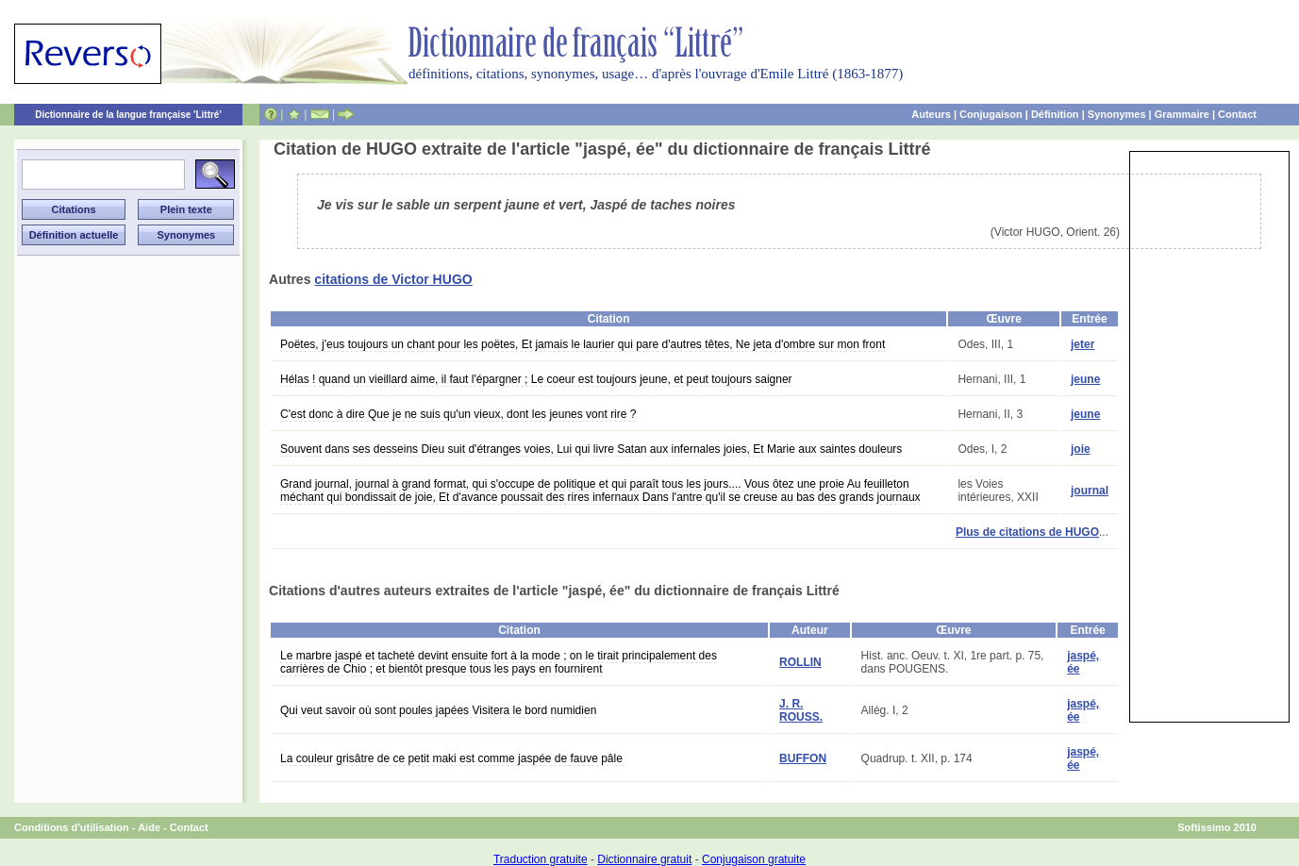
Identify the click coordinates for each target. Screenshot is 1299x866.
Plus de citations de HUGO (1027, 532)
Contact (1237, 114)
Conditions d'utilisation (71, 827)
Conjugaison (991, 114)
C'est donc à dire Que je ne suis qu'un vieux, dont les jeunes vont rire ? (458, 414)
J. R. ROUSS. (801, 710)
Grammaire (1182, 114)
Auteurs (931, 114)
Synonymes (1117, 114)
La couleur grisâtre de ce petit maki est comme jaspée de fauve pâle (451, 758)
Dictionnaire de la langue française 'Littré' (128, 114)
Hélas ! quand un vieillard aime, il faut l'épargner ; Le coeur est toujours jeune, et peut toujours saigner (536, 379)
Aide (149, 827)
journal (1089, 490)
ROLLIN (800, 662)
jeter (1082, 344)
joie (1081, 449)
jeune (1085, 379)
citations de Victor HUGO (393, 279)
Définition (1055, 114)
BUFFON (802, 758)
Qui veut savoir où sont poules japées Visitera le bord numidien (438, 710)
